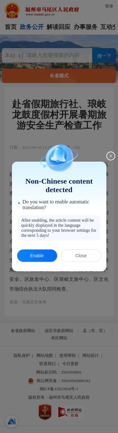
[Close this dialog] (110, 156)
